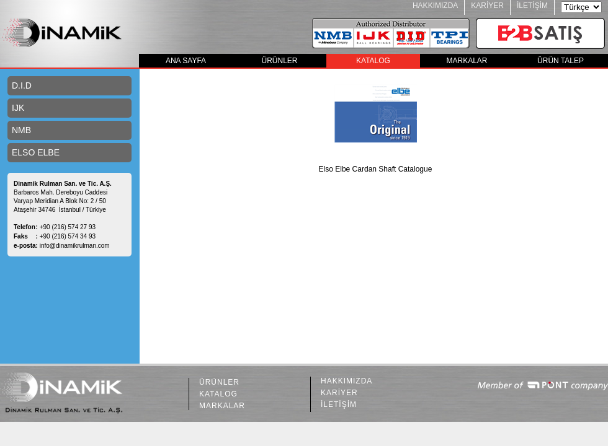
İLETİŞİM (532, 5)
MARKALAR (466, 60)
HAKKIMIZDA (435, 5)
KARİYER (487, 5)
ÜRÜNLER (279, 60)
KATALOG (373, 60)
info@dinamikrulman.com (75, 245)
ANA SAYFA (186, 60)
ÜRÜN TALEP (560, 60)
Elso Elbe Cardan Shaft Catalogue (375, 169)
